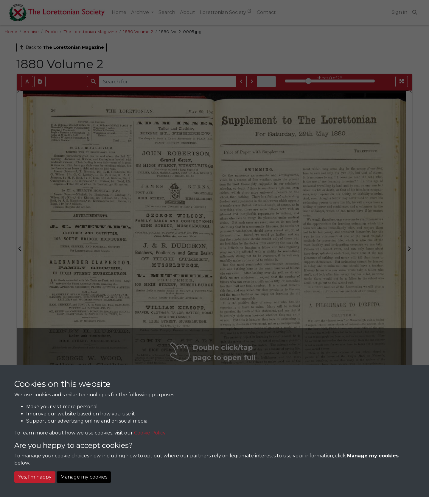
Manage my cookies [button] (83, 477)
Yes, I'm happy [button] (35, 477)
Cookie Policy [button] (150, 433)
